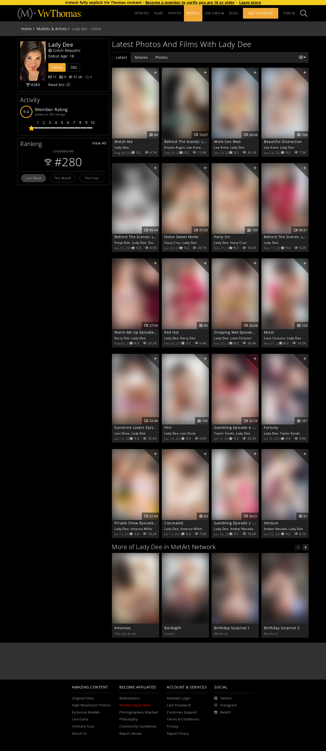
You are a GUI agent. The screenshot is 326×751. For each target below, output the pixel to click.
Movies (141, 57)
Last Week (33, 178)
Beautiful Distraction (283, 141)
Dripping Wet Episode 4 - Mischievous (249, 332)
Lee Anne (194, 147)
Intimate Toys (83, 726)
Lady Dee (121, 147)
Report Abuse (130, 733)
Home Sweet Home (181, 236)
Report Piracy (178, 733)
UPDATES (141, 13)
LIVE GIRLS (214, 13)
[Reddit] (222, 712)
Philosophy (128, 719)
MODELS (193, 13)
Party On (222, 236)
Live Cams (80, 719)
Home (26, 28)
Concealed (173, 522)
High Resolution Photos (91, 705)
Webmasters (129, 698)
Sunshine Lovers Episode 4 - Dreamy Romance (156, 427)
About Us (79, 733)
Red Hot (171, 332)
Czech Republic (64, 50)
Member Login (179, 698)
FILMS (158, 13)
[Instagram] (225, 705)
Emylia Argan (174, 147)
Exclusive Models (86, 712)
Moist (269, 332)
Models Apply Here (134, 705)
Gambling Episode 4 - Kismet (240, 427)
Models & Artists (52, 28)
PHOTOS (174, 13)
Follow (57, 67)
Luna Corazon (240, 338)
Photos (161, 57)
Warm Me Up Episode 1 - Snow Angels (149, 332)
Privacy (173, 726)
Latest (121, 57)
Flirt (168, 427)
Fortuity (271, 427)
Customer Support (182, 712)
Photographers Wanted (138, 712)
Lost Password (179, 705)
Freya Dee (122, 242)
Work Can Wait (227, 141)
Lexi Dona (122, 433)
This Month (62, 178)
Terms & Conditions (183, 719)
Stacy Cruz (156, 242)
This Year (92, 178)
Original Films (83, 698)
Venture (271, 522)
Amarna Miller (142, 529)
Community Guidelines (138, 726)
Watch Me (123, 141)
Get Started (260, 13)
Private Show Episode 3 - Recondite (146, 522)
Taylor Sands (224, 433)
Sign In (289, 13)
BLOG (233, 13)
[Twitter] (223, 698)
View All (99, 143)
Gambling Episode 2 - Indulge (241, 522)
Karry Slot (122, 338)
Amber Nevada (241, 529)
